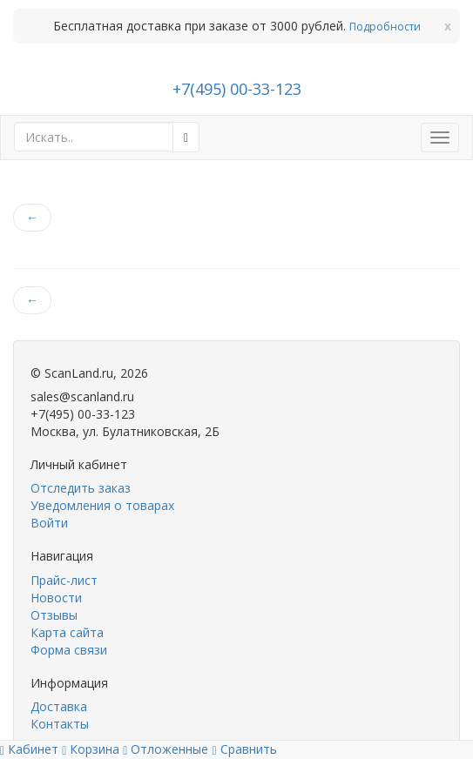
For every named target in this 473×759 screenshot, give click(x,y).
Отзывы (54, 615)
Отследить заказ (80, 488)
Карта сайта (67, 632)
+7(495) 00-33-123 (236, 88)
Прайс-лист (64, 580)
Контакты (59, 723)
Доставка (58, 706)
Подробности (385, 26)
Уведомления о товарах (102, 505)
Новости (56, 597)
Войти (49, 522)
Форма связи (68, 649)
